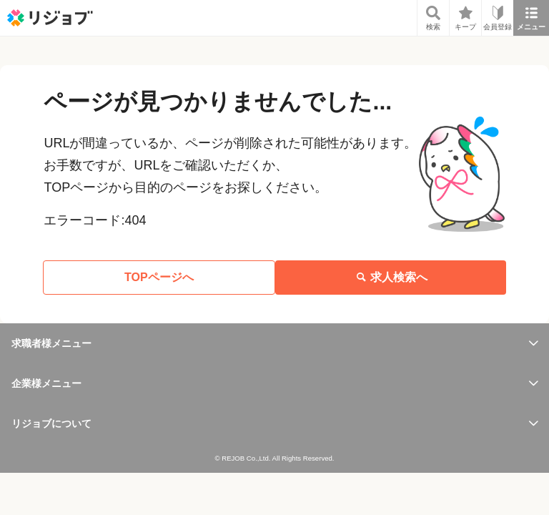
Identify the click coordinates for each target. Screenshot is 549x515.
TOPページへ (159, 277)
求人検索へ (390, 277)
